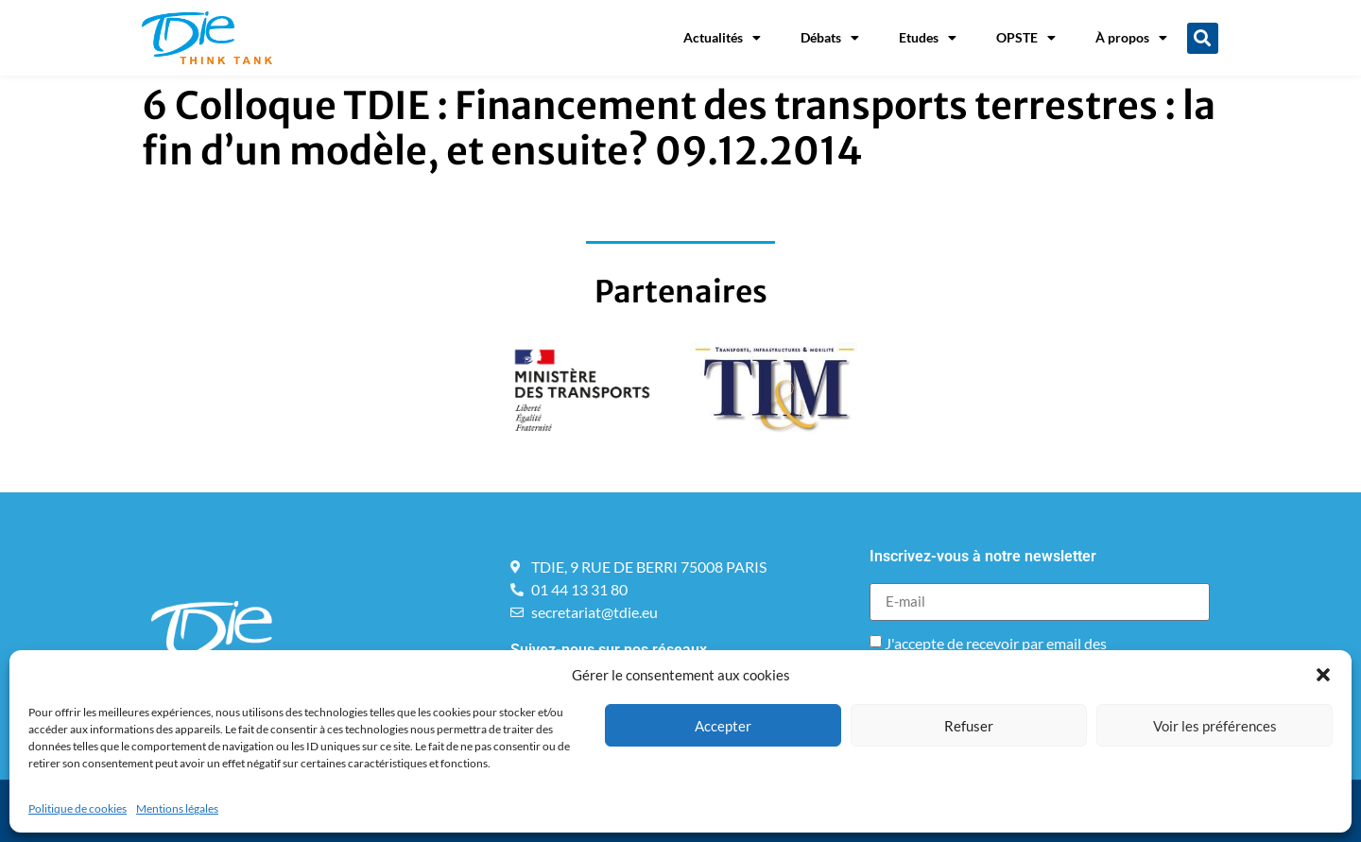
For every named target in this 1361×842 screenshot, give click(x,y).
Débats (830, 38)
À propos (1131, 38)
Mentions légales (177, 808)
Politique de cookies (77, 808)
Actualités (722, 38)
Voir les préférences (1215, 725)
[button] (1323, 674)
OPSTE (1026, 38)
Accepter (723, 725)
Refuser (968, 725)
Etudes (927, 38)
